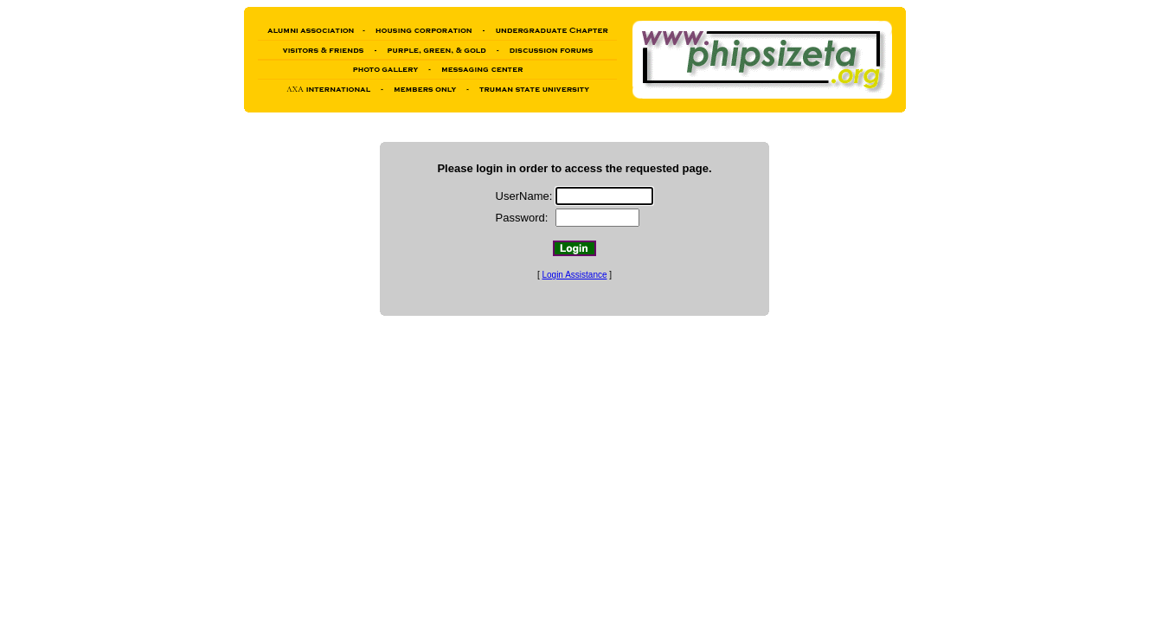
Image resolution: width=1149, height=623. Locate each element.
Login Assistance (574, 274)
